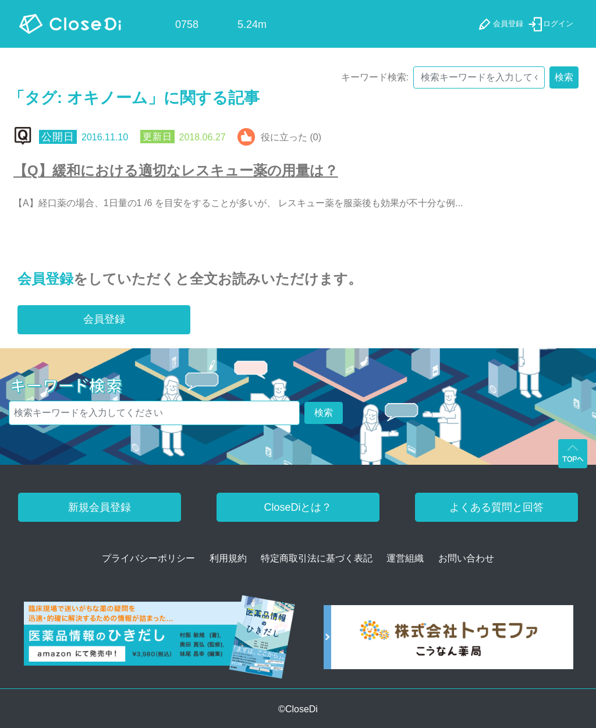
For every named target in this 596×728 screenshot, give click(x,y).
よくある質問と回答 (496, 507)
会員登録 (45, 279)
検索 (564, 77)
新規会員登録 (99, 507)
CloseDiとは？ (298, 507)
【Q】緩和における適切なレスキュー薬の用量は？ (175, 170)
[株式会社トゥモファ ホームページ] (448, 641)
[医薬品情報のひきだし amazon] (159, 641)
